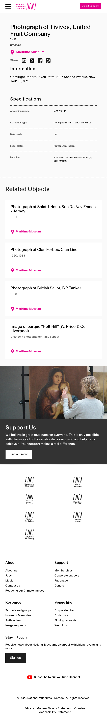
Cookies (79, 708)
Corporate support (67, 575)
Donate (59, 585)
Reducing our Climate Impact (24, 590)
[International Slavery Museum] (29, 499)
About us (11, 570)
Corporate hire (64, 610)
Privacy (29, 708)
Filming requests (65, 620)
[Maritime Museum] (77, 499)
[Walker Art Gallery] (29, 517)
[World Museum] (77, 482)
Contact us (12, 585)
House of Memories (18, 615)
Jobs (8, 575)
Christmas (61, 615)
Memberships (64, 570)
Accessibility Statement (55, 712)
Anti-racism (13, 620)
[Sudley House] (77, 517)
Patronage (61, 580)
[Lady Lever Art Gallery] (29, 534)
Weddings (61, 625)
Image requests (15, 625)
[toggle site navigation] (8, 6)
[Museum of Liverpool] (29, 482)
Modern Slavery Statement (54, 708)
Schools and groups (18, 610)
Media (9, 580)
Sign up (15, 658)
